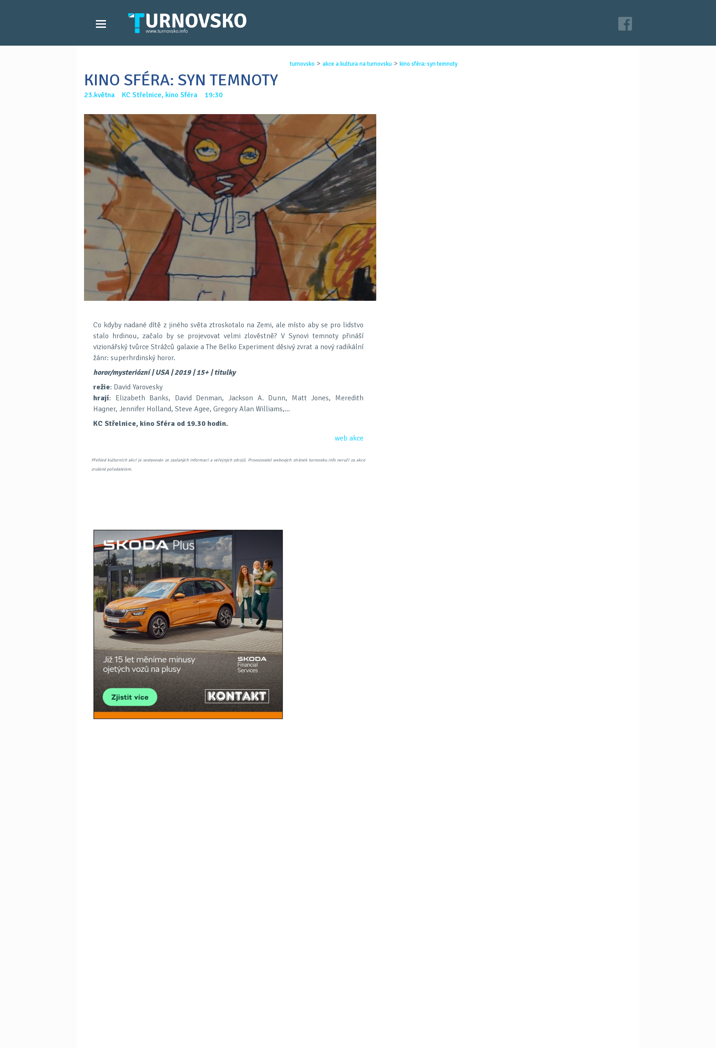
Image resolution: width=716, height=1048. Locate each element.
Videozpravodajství (131, 1001)
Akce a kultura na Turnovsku (145, 1010)
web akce (349, 438)
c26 (473, 1029)
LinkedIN (382, 655)
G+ (358, 655)
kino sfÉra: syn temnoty (420, 64)
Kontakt (296, 1001)
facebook (468, 1010)
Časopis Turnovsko (312, 992)
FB (334, 655)
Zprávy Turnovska (127, 992)
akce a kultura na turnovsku (349, 64)
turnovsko (294, 64)
